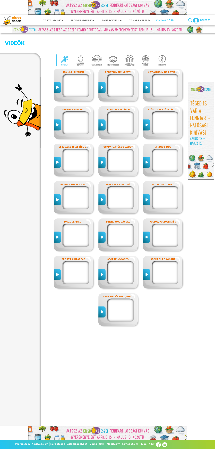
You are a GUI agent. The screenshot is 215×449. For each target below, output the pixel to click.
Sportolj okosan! (162, 243)
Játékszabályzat (77, 444)
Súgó (143, 444)
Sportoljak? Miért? (118, 55)
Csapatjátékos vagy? (118, 130)
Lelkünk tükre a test (73, 168)
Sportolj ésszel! (73, 93)
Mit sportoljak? (163, 168)
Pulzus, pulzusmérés (162, 205)
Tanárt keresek (139, 20)
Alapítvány (113, 444)
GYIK (101, 444)
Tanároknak (111, 20)
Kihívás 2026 (165, 20)
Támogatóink (130, 444)
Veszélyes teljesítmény (74, 130)
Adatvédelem (40, 444)
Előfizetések (57, 444)
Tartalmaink (53, 20)
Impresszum (22, 444)
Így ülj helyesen (73, 55)
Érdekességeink (82, 20)
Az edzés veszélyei (118, 93)
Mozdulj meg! (73, 205)
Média (93, 444)
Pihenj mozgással (118, 205)
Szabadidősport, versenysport (124, 280)
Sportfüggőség (118, 243)
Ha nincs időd (163, 130)
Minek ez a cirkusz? (118, 168)
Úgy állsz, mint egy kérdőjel (166, 55)
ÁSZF (152, 444)
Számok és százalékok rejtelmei (169, 93)
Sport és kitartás (73, 243)
